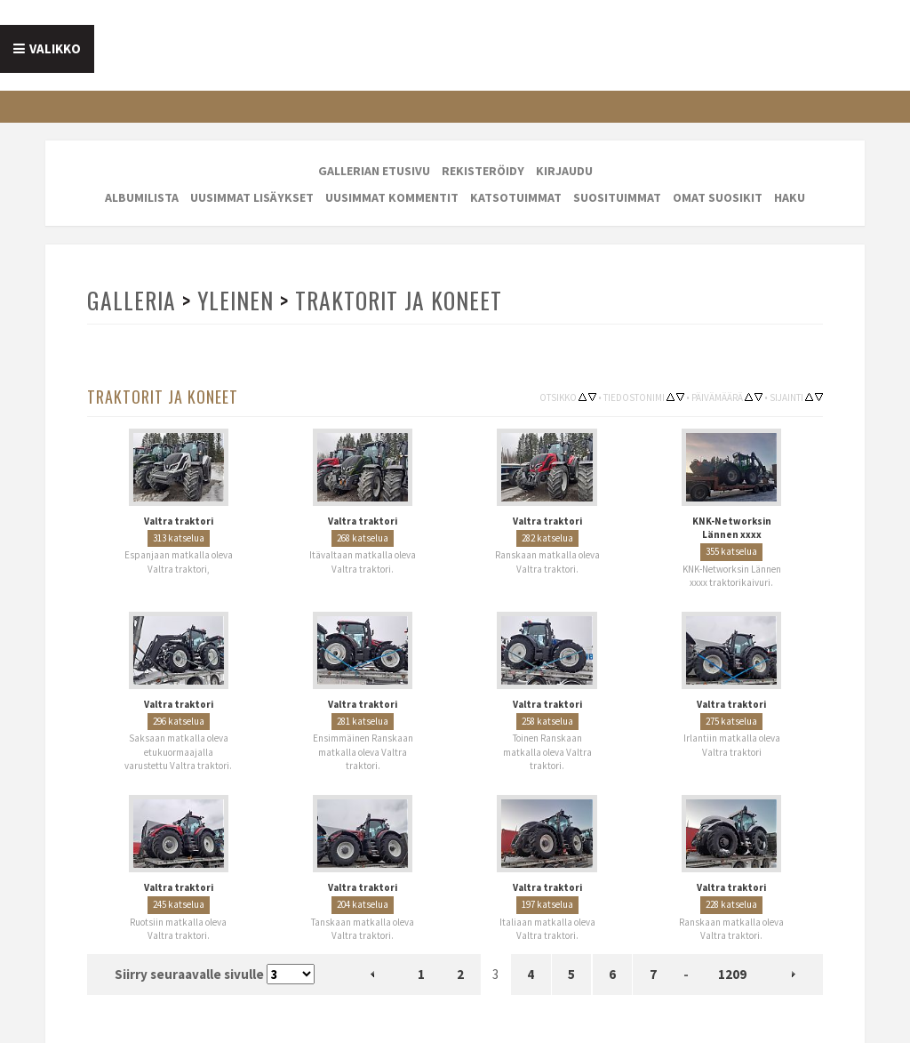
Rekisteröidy (483, 171)
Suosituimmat (617, 197)
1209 (732, 974)
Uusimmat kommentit (392, 197)
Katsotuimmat (516, 197)
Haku (789, 197)
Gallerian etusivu (374, 171)
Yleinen (235, 300)
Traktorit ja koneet (398, 300)
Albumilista (142, 197)
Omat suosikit (717, 197)
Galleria (131, 300)
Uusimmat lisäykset (252, 197)
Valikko (55, 48)
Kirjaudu (564, 171)
